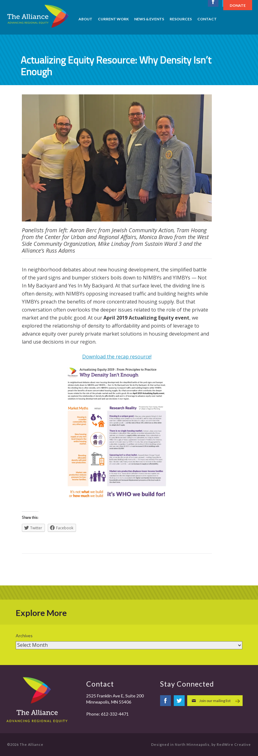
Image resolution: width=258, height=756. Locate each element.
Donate (238, 5)
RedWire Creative (234, 744)
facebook (165, 700)
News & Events (149, 19)
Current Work (113, 19)
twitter (179, 700)
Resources (181, 19)
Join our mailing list (215, 700)
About (85, 19)
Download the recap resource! (116, 356)
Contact (207, 19)
